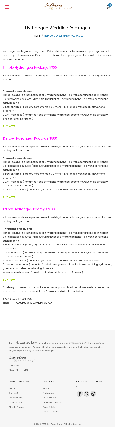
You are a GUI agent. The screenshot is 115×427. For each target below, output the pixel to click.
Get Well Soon (49, 397)
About (12, 388)
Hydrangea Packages (15, 51)
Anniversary (48, 393)
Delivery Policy (16, 397)
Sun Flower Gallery (23, 343)
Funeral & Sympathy (52, 402)
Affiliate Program (17, 407)
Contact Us (14, 393)
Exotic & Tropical (51, 411)
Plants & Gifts (49, 407)
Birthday (47, 388)
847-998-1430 (19, 370)
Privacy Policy (15, 402)
